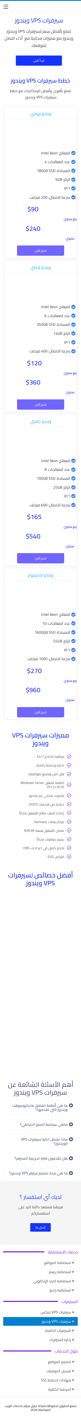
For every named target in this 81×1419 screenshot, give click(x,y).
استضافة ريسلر (60, 1271)
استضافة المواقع (57, 1262)
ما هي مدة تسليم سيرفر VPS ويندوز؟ (38, 1173)
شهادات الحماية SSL (56, 1380)
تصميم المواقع (59, 1361)
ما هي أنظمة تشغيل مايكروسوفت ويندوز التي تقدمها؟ (40, 1107)
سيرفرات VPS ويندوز (56, 1321)
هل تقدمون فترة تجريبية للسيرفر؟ (41, 1158)
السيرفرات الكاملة (58, 1330)
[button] (40, 1107)
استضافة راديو (60, 1290)
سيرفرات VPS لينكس (56, 1312)
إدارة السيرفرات (60, 1339)
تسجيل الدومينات (58, 1370)
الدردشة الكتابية (59, 1389)
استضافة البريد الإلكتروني (52, 1280)
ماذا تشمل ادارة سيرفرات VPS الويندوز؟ (44, 1141)
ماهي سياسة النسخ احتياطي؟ (44, 1124)
